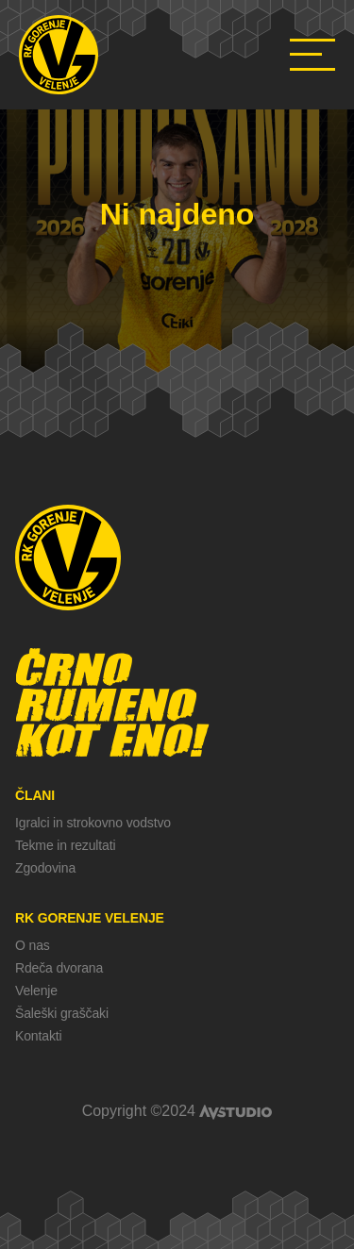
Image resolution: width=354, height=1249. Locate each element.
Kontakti (38, 1035)
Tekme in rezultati (65, 845)
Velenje (36, 990)
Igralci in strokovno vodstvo (93, 822)
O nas (32, 945)
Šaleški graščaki (62, 1013)
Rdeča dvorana (59, 967)
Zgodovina (45, 867)
